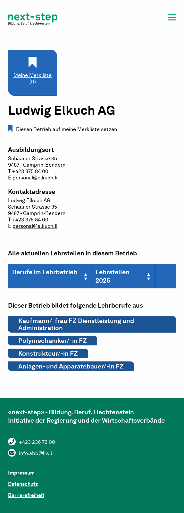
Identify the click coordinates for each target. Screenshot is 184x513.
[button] (172, 18)
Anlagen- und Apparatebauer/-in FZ (71, 366)
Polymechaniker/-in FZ (52, 340)
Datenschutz (23, 484)
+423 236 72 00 (37, 442)
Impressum (21, 473)
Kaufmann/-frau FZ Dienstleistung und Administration (76, 324)
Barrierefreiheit (26, 495)
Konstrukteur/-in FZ (48, 353)
